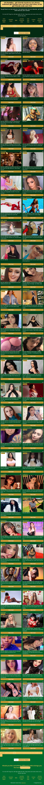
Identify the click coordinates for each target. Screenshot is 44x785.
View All (3, 26)
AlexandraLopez (27, 728)
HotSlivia (3, 589)
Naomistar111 (26, 520)
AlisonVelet (3, 151)
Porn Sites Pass (28, 20)
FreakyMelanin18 (27, 497)
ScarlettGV (3, 659)
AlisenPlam (25, 358)
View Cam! (11, 56)
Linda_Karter (4, 220)
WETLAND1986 (4, 635)
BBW (16, 20)
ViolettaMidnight (27, 566)
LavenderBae (26, 82)
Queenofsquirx (26, 543)
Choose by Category (24, 33)
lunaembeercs (26, 589)
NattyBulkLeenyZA (27, 105)
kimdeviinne (4, 520)
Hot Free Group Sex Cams (39, 20)
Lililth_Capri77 (26, 405)
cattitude (3, 82)
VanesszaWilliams (27, 174)
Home (16, 33)
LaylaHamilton (4, 289)
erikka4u (3, 336)
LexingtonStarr (26, 336)
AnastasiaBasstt (27, 635)
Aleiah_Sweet (26, 244)
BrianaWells (4, 474)
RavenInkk (3, 566)
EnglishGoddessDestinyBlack (8, 451)
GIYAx (2, 405)
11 (35, 26)
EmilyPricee (25, 313)
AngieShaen (4, 197)
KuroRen (3, 382)
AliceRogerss (4, 128)
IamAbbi (25, 151)
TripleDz (3, 266)
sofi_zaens (3, 543)
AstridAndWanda (5, 728)
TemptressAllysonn (5, 497)
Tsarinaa (25, 681)
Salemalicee (26, 612)
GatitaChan (25, 128)
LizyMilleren (26, 59)
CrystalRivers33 (4, 427)
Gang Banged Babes (4, 20)
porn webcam (25, 767)
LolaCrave (25, 266)
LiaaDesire (25, 474)
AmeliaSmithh (4, 59)
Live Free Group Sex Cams (21, 20)
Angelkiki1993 (4, 704)
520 (41, 26)
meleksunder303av (27, 427)
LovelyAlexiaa (26, 289)
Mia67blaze (3, 36)
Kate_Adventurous (27, 197)
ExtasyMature (26, 704)
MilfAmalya (3, 681)
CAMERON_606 (4, 313)
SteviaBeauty (4, 105)
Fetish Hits (23, 782)
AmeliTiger (3, 612)
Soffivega (3, 358)
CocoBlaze (25, 36)
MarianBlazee (4, 174)
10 (32, 26)
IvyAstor (25, 659)
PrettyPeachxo (4, 244)
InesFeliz (25, 220)
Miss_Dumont (26, 382)
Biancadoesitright (27, 451)
